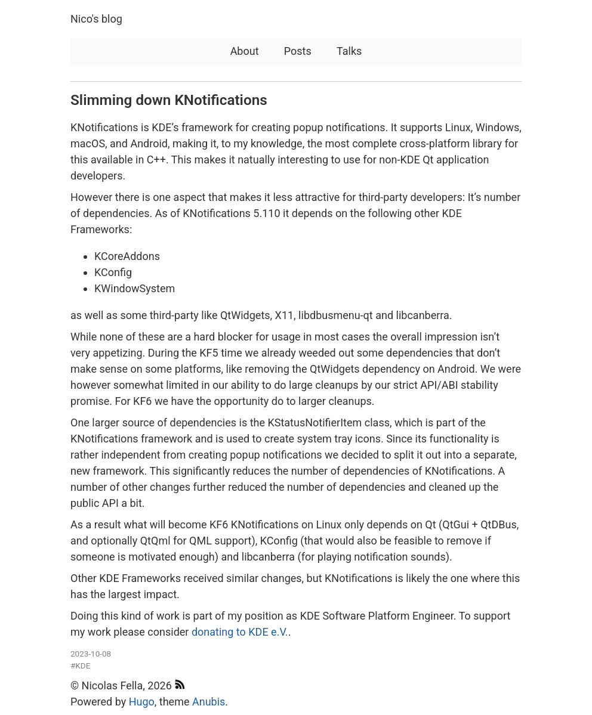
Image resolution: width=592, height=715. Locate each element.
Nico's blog (96, 19)
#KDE (80, 665)
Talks (349, 51)
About (244, 51)
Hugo (142, 701)
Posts (298, 51)
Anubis (208, 701)
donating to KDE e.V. (240, 632)
